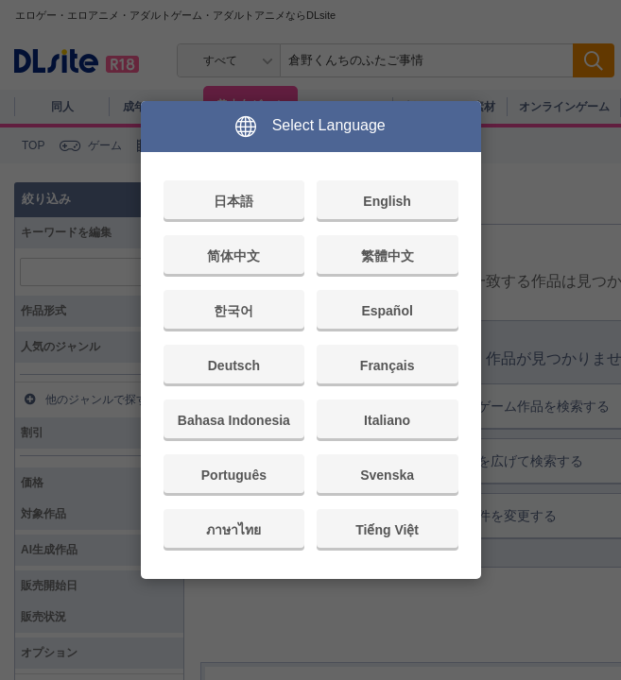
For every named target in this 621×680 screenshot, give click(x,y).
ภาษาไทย (233, 529)
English (387, 201)
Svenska (387, 475)
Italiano (387, 420)
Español (386, 310)
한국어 (233, 310)
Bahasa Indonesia (234, 420)
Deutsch (234, 365)
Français (387, 365)
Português (234, 475)
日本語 (233, 201)
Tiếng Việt (387, 529)
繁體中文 (387, 256)
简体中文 (233, 256)
